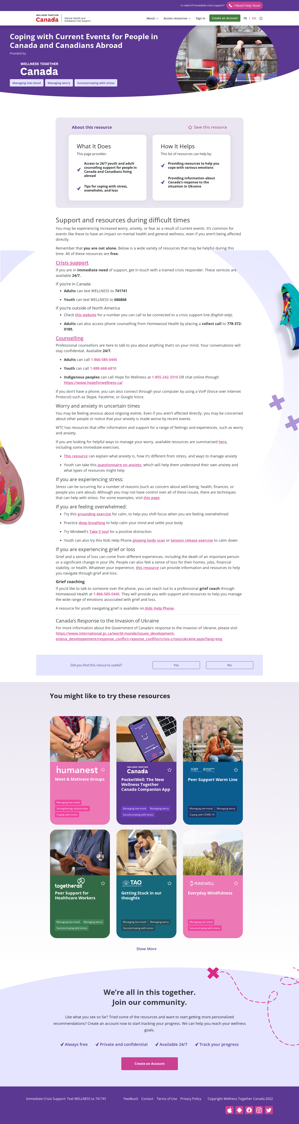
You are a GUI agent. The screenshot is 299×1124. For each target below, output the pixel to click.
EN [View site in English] (254, 18)
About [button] (152, 18)
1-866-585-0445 (104, 359)
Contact (147, 1098)
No (229, 665)
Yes (176, 665)
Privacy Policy (190, 1098)
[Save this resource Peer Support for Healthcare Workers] (101, 883)
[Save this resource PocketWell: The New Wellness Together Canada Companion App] (168, 770)
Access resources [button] (177, 18)
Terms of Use (167, 1098)
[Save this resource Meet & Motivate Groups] (102, 769)
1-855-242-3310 (165, 377)
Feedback (131, 1098)
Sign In (200, 18)
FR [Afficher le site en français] (245, 18)
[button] (190, 127)
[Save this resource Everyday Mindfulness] (234, 883)
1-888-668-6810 (103, 368)
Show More (146, 948)
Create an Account (225, 18)
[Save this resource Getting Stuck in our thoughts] (168, 883)
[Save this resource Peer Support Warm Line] (234, 770)
